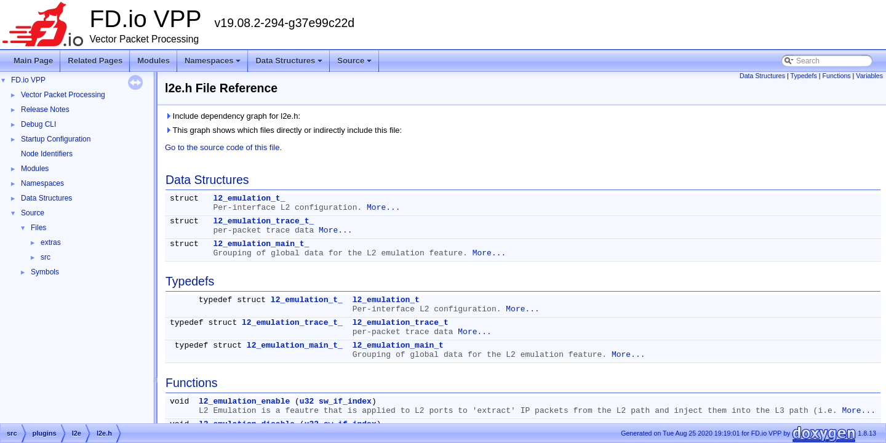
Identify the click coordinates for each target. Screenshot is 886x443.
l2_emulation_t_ (249, 198)
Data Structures (289, 64)
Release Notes (45, 109)
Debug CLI (38, 124)
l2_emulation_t (386, 300)
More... (384, 207)
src (45, 257)
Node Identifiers (47, 154)
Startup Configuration (55, 139)
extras (51, 242)
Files (38, 227)
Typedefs (804, 75)
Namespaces (214, 64)
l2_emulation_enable (244, 401)
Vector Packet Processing (63, 94)
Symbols (45, 272)
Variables (869, 75)
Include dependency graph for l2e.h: (232, 116)
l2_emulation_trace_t (401, 322)
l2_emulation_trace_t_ (263, 221)
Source (355, 64)
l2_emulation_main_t (398, 345)
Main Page (33, 60)
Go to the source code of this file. (223, 147)
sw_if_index (345, 401)
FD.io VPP (28, 80)
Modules (153, 60)
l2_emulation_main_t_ (261, 244)
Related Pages (95, 60)
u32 (307, 401)
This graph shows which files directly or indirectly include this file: (283, 130)
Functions (836, 75)
